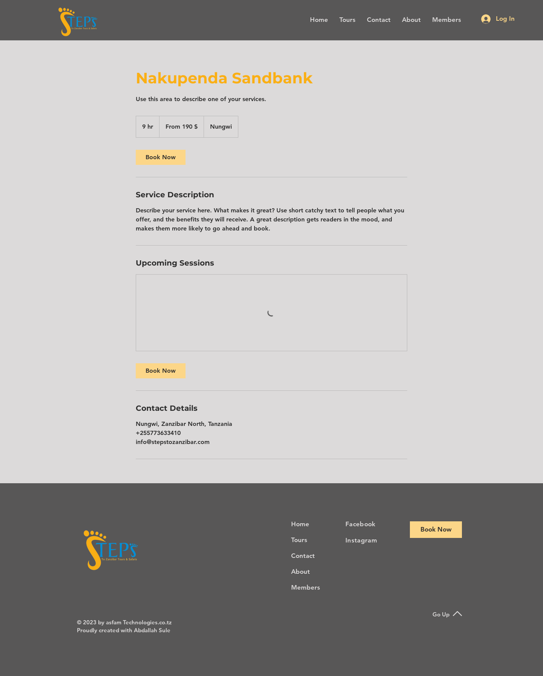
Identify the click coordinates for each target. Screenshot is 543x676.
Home (300, 524)
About (300, 571)
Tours (299, 540)
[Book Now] (436, 529)
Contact (303, 555)
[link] (161, 157)
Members (305, 587)
